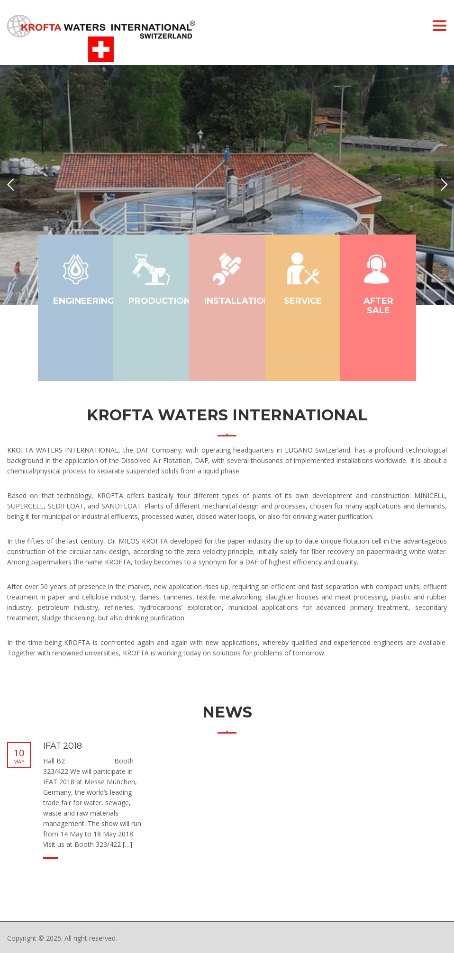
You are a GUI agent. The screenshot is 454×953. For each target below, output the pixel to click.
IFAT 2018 (62, 746)
